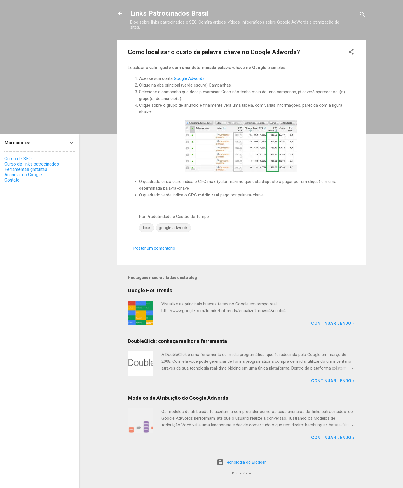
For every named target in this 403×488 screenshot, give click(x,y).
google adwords (173, 227)
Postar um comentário (154, 248)
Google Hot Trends (150, 290)
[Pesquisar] (362, 15)
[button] (351, 52)
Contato (12, 180)
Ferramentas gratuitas (25, 169)
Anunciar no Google (23, 174)
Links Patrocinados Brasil (169, 13)
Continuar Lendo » (333, 323)
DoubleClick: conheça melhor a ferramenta (177, 341)
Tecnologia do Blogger (241, 462)
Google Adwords (189, 78)
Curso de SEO (18, 158)
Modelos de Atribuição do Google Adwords (178, 398)
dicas (146, 227)
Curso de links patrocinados (31, 164)
